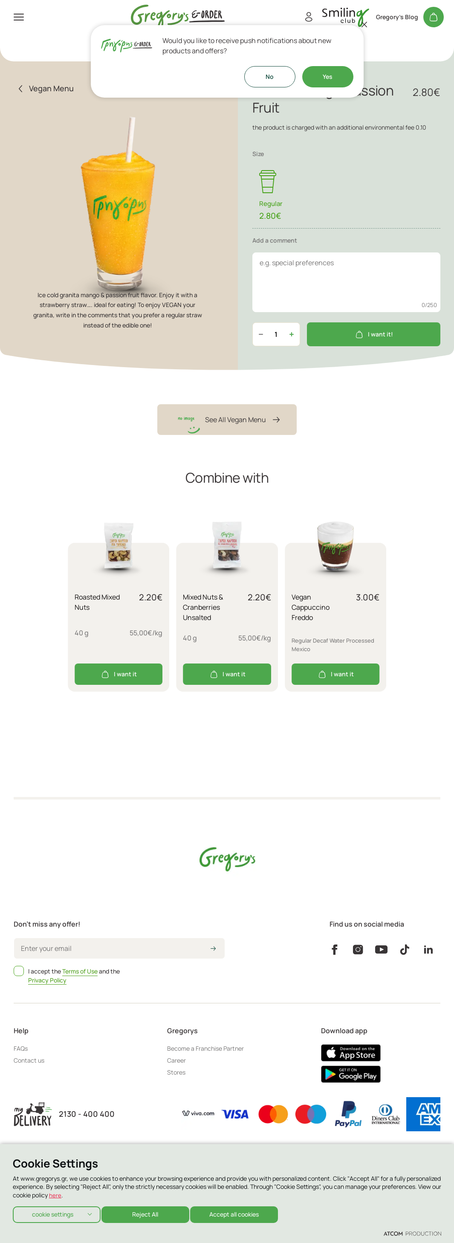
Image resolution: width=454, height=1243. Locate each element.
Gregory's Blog (397, 17)
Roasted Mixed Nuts (97, 602)
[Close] (364, 24)
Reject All (149, 1213)
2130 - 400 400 (87, 1114)
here (55, 1193)
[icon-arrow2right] (213, 949)
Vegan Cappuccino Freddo (311, 607)
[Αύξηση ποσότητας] (291, 334)
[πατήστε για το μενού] (18, 17)
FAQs (21, 1048)
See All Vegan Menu (227, 419)
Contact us (29, 1060)
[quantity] (276, 334)
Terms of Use (80, 971)
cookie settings (52, 1213)
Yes (328, 76)
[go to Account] (345, 17)
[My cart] (433, 17)
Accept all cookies (241, 1213)
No (270, 76)
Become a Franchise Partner (205, 1048)
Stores (176, 1072)
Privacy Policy (47, 980)
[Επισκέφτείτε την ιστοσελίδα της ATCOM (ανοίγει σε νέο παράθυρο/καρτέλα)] (412, 1233)
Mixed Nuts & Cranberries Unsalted (203, 607)
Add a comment (274, 240)
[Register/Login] (308, 17)
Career (176, 1060)
